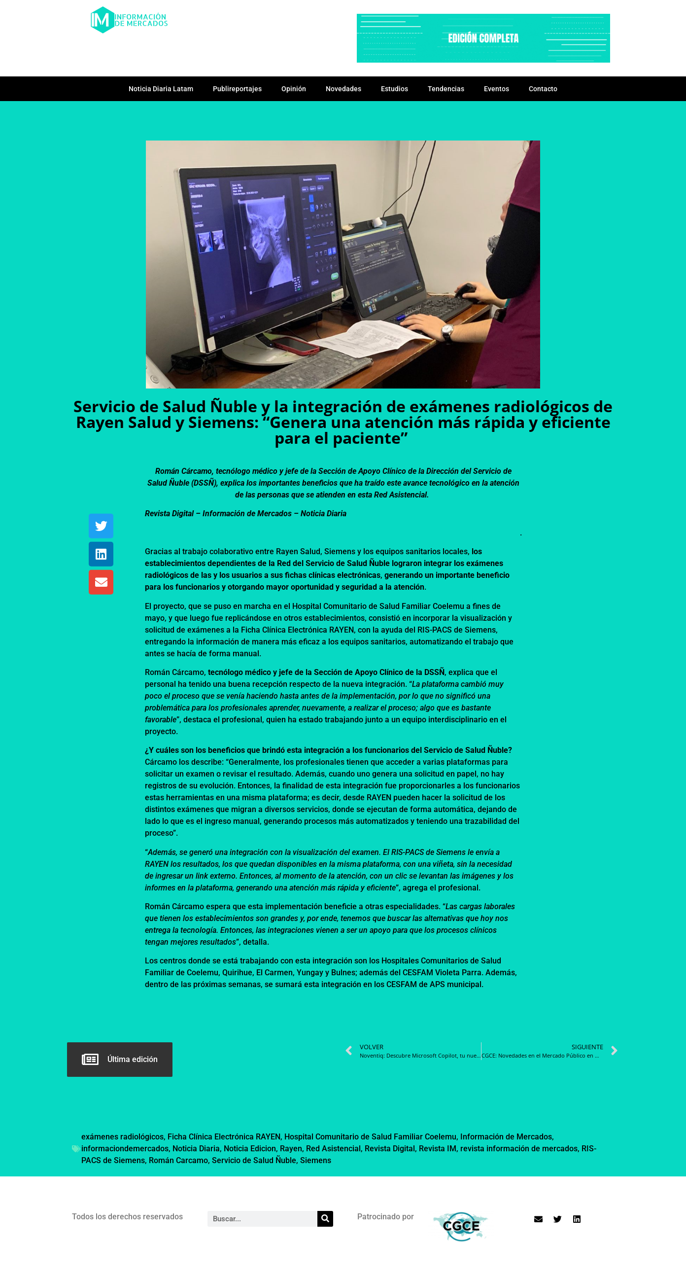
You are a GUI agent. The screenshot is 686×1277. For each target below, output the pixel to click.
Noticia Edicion (250, 1148)
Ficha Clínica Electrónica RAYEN (224, 1136)
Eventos (496, 89)
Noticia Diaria (196, 1148)
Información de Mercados (506, 1136)
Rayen (291, 1148)
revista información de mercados (519, 1148)
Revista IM (437, 1148)
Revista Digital (390, 1148)
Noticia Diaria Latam (161, 89)
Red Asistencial (333, 1148)
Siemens (315, 1160)
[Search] (325, 1219)
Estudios (394, 89)
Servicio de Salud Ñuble (254, 1160)
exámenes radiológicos (122, 1136)
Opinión (293, 89)
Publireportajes (237, 89)
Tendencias (446, 89)
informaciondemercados (125, 1148)
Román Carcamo (178, 1160)
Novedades (343, 89)
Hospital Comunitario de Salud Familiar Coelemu (370, 1136)
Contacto (543, 89)
